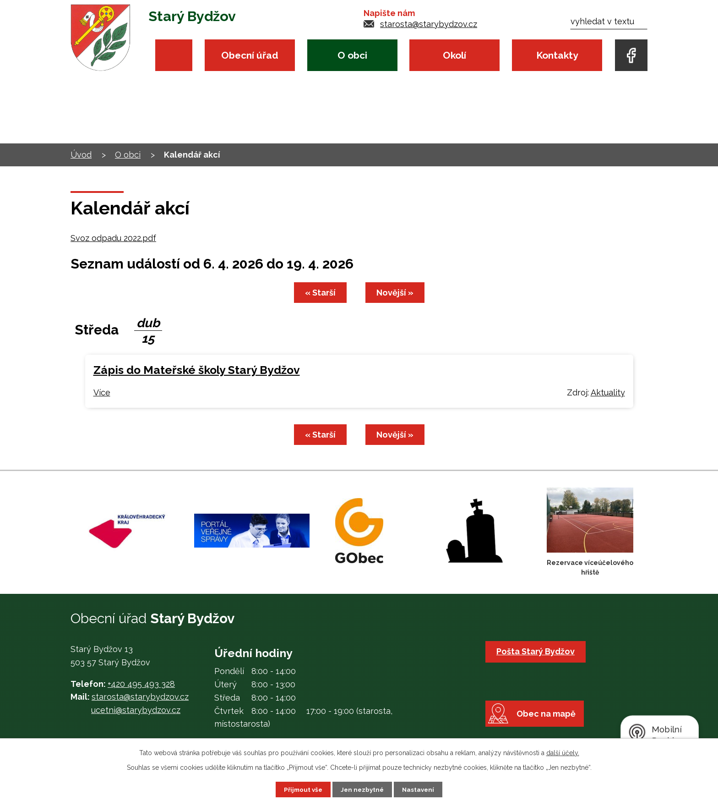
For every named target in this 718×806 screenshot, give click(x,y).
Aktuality (608, 392)
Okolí (454, 55)
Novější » (396, 292)
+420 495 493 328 (141, 684)
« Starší (319, 292)
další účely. (562, 752)
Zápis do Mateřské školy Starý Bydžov (196, 370)
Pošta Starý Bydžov (537, 651)
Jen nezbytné (362, 789)
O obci (352, 55)
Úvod (173, 55)
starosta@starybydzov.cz (428, 24)
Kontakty (557, 55)
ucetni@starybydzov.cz (135, 710)
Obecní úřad (249, 55)
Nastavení (420, 789)
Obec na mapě (549, 723)
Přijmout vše (302, 789)
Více (101, 392)
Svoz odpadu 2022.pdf (113, 238)
